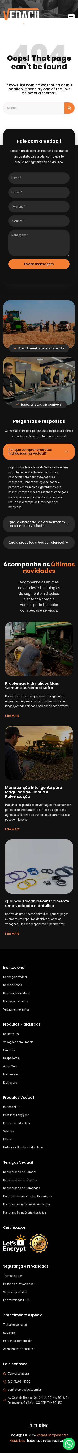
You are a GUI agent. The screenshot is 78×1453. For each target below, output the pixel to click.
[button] (71, 17)
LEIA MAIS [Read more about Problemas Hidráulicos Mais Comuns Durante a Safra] (12, 715)
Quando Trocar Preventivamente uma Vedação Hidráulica (37, 903)
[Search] (69, 108)
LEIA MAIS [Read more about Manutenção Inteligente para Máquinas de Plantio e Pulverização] (12, 829)
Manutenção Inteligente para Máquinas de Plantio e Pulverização (33, 792)
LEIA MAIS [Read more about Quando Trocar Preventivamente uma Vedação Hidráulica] (12, 933)
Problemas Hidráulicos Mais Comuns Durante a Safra (32, 686)
